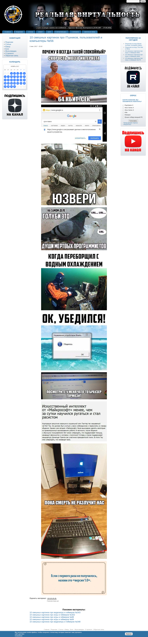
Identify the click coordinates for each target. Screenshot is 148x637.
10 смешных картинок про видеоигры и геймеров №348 (55, 622)
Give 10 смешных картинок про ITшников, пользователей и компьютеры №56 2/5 (50, 598)
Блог (49, 32)
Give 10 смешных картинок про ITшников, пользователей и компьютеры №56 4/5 (53, 598)
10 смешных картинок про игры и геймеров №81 (134, 51)
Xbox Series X (129, 107)
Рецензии (19, 32)
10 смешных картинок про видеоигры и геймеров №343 (55, 612)
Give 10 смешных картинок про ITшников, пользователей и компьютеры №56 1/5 (48, 598)
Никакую (127, 115)
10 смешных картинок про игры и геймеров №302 (52, 615)
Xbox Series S (129, 110)
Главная (8, 32)
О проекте (75, 32)
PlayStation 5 (129, 105)
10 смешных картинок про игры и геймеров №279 (134, 59)
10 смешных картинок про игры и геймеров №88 (52, 617)
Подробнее (18, 635)
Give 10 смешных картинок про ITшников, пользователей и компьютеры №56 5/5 (55, 598)
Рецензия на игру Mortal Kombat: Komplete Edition (133, 44)
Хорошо (129, 634)
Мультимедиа (61, 32)
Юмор (40, 32)
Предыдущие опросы (130, 123)
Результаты (127, 124)
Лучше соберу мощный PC (134, 117)
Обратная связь (89, 32)
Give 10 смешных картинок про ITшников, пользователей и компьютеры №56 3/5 (52, 598)
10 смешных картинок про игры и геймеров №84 (52, 619)
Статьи (30, 32)
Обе (126, 112)
